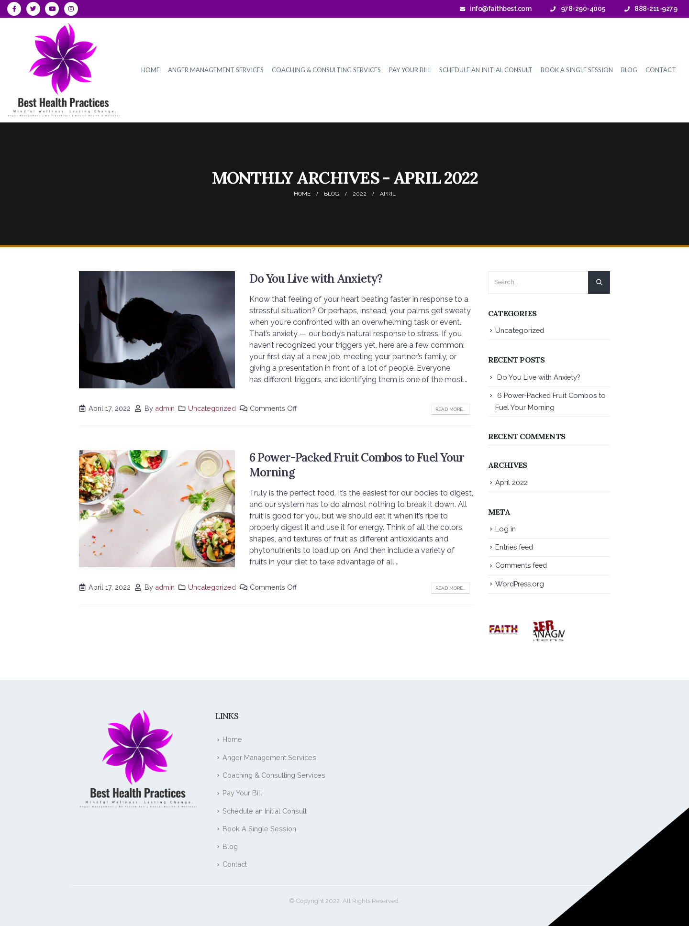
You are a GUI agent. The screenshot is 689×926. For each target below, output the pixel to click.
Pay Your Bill (410, 70)
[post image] (157, 329)
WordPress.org (519, 584)
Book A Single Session (577, 70)
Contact (660, 70)
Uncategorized (212, 408)
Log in (505, 529)
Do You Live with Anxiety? (315, 278)
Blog (629, 70)
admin (165, 408)
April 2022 (511, 482)
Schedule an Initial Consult (486, 70)
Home (150, 70)
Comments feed (521, 565)
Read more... (450, 409)
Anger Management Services (216, 70)
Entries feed (514, 547)
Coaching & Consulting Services (326, 70)
